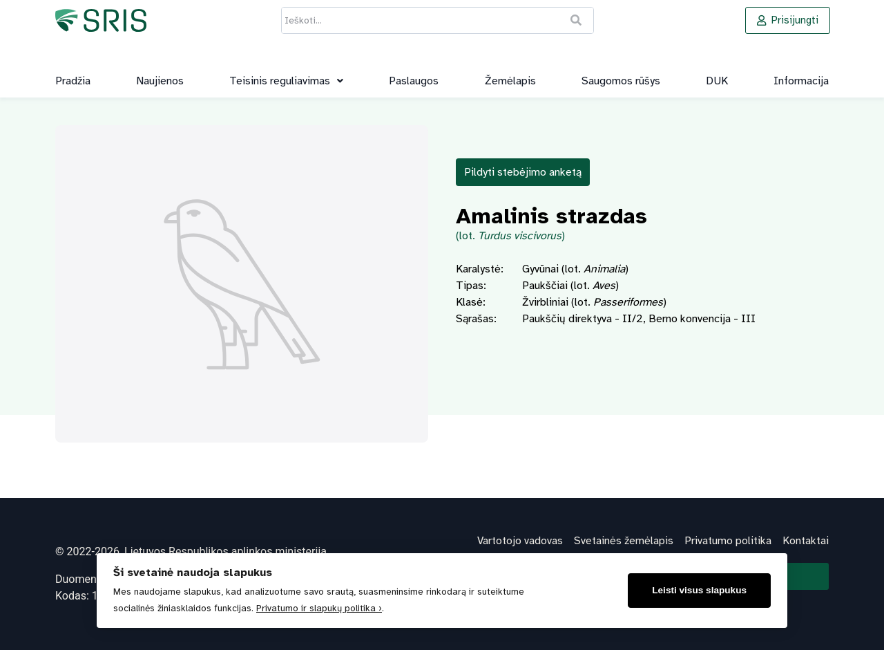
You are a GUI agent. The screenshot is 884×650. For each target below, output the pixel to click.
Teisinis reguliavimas (286, 81)
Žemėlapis (510, 81)
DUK (717, 81)
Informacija (801, 81)
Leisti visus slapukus (699, 590)
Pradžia (72, 81)
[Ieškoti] (576, 20)
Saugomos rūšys (621, 81)
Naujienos (160, 81)
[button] (286, 81)
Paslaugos (414, 81)
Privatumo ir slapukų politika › (319, 608)
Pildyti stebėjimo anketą (523, 172)
